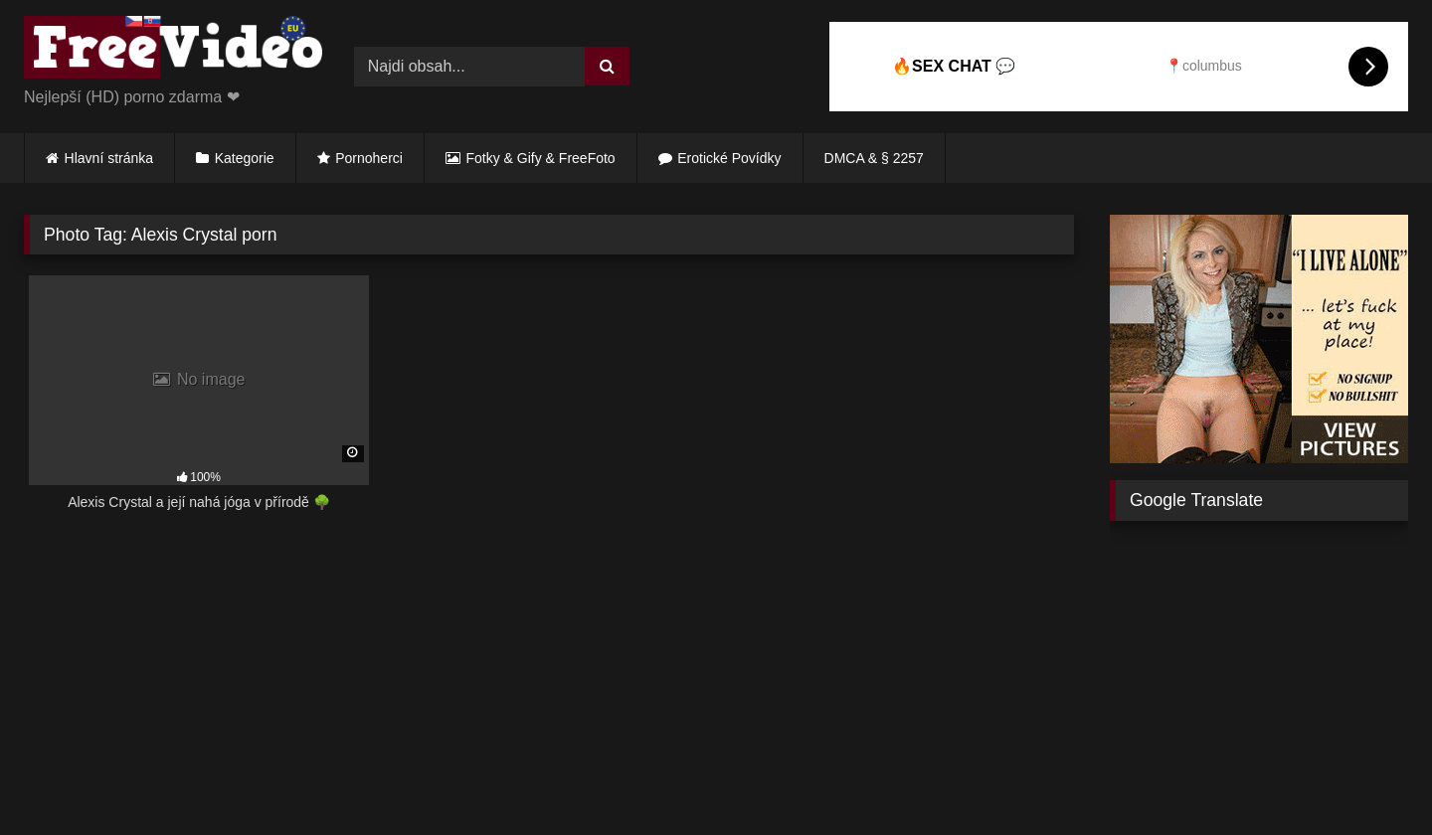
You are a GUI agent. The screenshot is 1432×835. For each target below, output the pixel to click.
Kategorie (244, 158)
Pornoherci (369, 158)
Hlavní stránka (109, 158)
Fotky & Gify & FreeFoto (541, 158)
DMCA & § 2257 (874, 158)
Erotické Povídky (729, 158)
